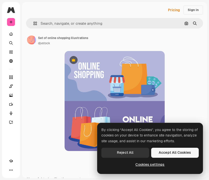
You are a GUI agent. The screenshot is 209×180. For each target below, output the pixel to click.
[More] (11, 170)
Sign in (193, 10)
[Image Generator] (11, 95)
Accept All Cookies (175, 152)
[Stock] (11, 52)
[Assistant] (11, 122)
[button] (33, 23)
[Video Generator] (11, 104)
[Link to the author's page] (31, 40)
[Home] (11, 34)
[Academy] (11, 161)
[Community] (11, 61)
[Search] (11, 43)
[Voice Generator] (11, 113)
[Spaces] (11, 86)
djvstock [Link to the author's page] (44, 43)
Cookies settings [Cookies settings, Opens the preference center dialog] (149, 164)
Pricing (174, 10)
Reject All (125, 152)
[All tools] (11, 77)
